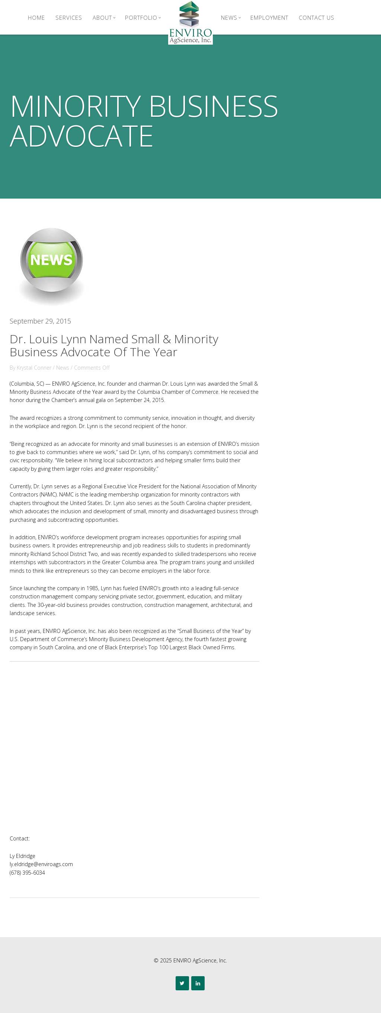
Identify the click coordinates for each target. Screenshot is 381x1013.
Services (68, 17)
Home (36, 17)
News (231, 17)
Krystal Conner (34, 367)
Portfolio (143, 17)
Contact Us (316, 17)
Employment (269, 17)
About (104, 17)
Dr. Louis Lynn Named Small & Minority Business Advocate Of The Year (114, 345)
